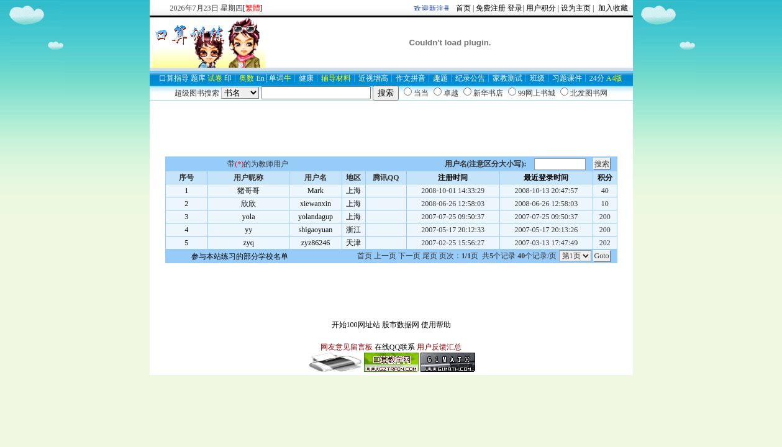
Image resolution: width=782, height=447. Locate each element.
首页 (463, 8)
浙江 (353, 229)
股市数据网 (400, 324)
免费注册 (491, 8)
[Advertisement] (391, 128)
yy (248, 229)
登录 (514, 8)
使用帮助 (436, 324)
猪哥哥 (248, 190)
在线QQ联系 (395, 347)
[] (253, 8)
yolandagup (315, 216)
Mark (315, 190)
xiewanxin (315, 203)
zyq (248, 242)
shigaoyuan (316, 229)
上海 (353, 190)
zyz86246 (315, 242)
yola (248, 216)
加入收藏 (612, 8)
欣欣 (248, 203)
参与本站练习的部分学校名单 (239, 256)
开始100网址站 (356, 324)
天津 (353, 242)
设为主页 (576, 8)
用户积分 (541, 8)
